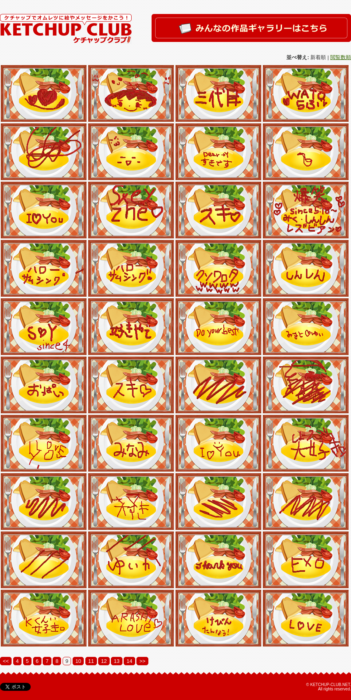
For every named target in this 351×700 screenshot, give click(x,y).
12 (103, 661)
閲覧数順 (340, 57)
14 (129, 661)
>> (142, 661)
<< (6, 661)
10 (78, 661)
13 (116, 661)
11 (91, 661)
